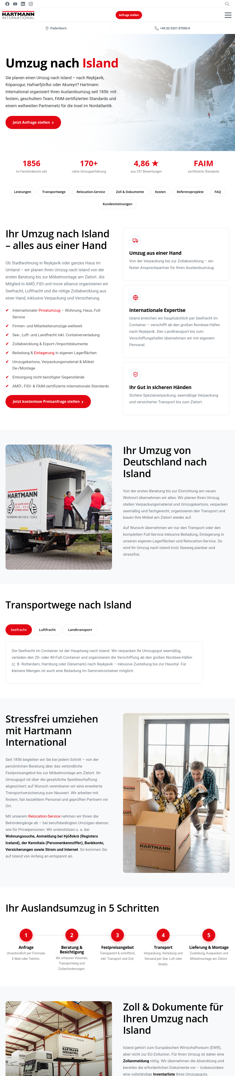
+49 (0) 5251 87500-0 (172, 28)
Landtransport (80, 629)
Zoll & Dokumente (130, 192)
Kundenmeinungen (117, 204)
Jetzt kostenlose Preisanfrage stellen (46, 401)
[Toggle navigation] (228, 15)
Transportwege (54, 192)
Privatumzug (49, 310)
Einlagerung (44, 352)
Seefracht (19, 629)
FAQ (218, 192)
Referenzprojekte (190, 192)
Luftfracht (47, 629)
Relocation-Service (91, 192)
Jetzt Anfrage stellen (31, 122)
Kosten (160, 192)
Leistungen (22, 192)
